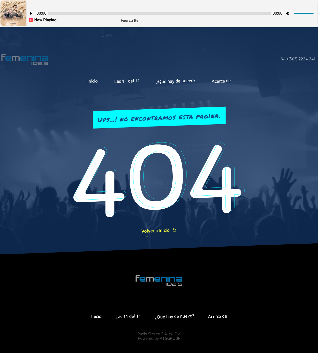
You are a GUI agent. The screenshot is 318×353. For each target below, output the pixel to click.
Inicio (92, 80)
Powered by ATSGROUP (159, 338)
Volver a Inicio (159, 230)
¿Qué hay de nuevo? (175, 81)
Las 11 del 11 (127, 81)
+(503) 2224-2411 (299, 59)
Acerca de (221, 81)
